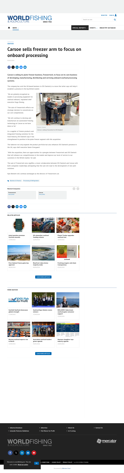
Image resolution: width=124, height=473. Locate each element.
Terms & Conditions (42, 462)
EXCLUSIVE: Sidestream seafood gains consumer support (66, 312)
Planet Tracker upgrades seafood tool (66, 236)
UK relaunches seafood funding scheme (41, 236)
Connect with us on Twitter (16, 452)
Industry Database (16, 428)
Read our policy (23, 465)
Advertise (44, 428)
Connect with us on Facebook (10, 452)
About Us (71, 428)
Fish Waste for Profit (48, 431)
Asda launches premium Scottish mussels (17, 236)
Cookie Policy (56, 462)
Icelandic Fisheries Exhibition (19, 431)
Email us (28, 452)
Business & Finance (15, 180)
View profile (11, 194)
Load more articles (43, 277)
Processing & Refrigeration (31, 180)
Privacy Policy (67, 462)
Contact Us (99, 428)
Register (104, 15)
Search (114, 19)
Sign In (111, 15)
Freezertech (12, 192)
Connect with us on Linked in (22, 452)
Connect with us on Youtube (33, 452)
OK (36, 463)
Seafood (10, 44)
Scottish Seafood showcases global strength (18, 311)
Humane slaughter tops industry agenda (66, 340)
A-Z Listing (71, 431)
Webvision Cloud (66, 468)
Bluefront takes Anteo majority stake (40, 264)
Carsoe (41, 192)
